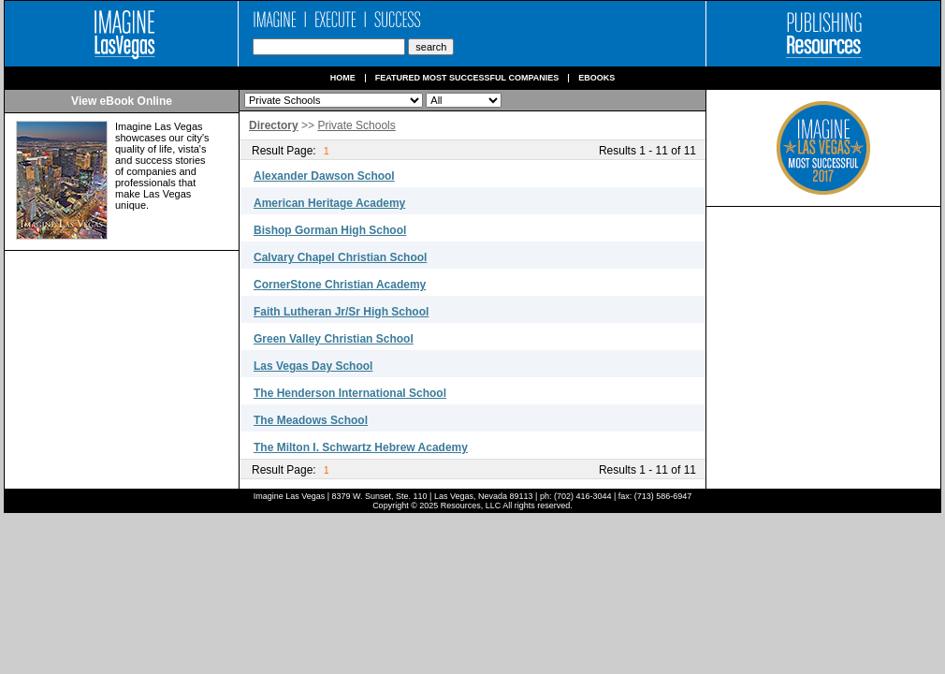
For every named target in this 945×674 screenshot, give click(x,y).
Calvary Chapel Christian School (340, 257)
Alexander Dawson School (324, 176)
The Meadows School (311, 420)
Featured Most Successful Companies (467, 78)
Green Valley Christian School (334, 338)
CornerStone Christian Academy (340, 284)
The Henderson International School (350, 393)
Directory (273, 125)
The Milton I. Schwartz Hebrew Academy (361, 447)
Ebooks (596, 78)
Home (343, 78)
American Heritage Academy (329, 203)
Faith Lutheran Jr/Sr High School (341, 311)
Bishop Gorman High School (330, 230)
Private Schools (356, 125)
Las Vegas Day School (313, 366)
